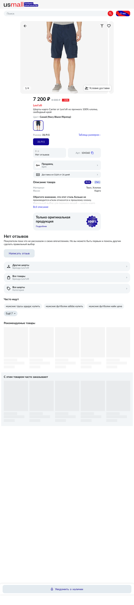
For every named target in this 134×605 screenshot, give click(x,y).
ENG (97, 182)
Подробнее (41, 229)
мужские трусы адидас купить (23, 308)
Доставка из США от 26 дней (56, 174)
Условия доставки (99, 88)
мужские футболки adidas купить (64, 308)
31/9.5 (41, 141)
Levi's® (37, 105)
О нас (123, 13)
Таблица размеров (89, 134)
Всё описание (40, 209)
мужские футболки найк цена (105, 308)
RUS (88, 182)
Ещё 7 (9, 316)
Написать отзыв (19, 255)
